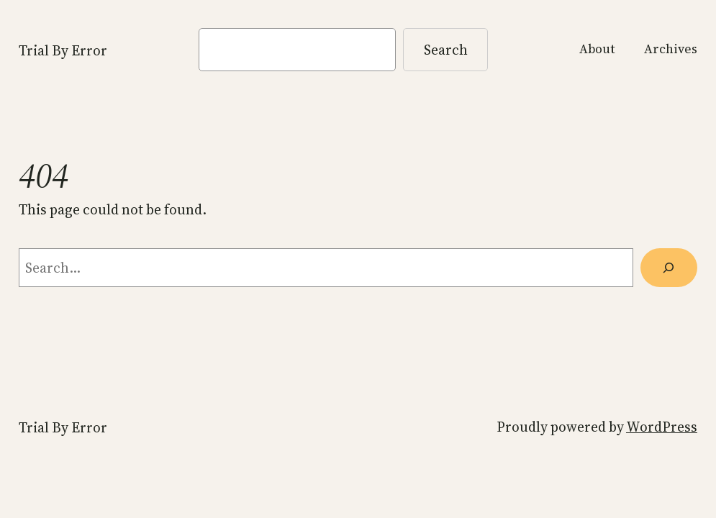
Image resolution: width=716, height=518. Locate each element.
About (597, 49)
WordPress (661, 426)
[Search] (668, 267)
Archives (670, 49)
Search (446, 49)
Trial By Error (63, 50)
